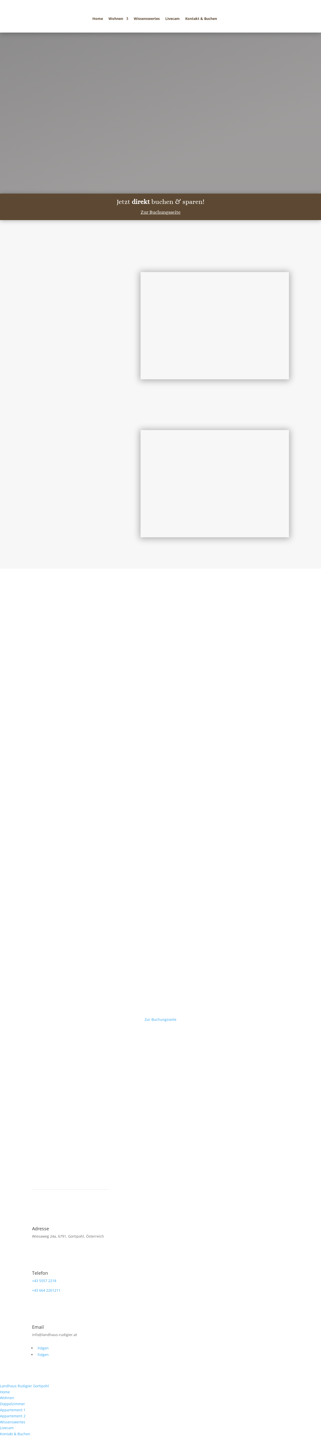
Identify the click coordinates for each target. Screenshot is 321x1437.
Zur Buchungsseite (161, 212)
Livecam (172, 19)
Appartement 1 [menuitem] (12, 1409)
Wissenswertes (147, 19)
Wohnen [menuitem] (7, 1397)
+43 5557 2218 (44, 1280)
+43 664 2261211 (46, 1290)
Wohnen (116, 19)
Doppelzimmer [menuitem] (12, 1403)
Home (97, 19)
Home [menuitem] (5, 1392)
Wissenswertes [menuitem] (12, 1422)
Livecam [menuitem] (7, 1427)
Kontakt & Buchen (201, 19)
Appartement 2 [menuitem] (12, 1416)
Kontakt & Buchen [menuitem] (15, 1433)
